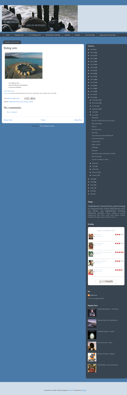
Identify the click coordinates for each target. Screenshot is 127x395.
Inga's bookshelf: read (106, 230)
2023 (92, 58)
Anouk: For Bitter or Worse (100, 159)
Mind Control (98, 270)
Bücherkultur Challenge (53, 35)
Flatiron (94, 126)
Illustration (92, 213)
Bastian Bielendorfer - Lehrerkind (107, 309)
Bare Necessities (97, 156)
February (95, 172)
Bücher (117, 215)
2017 (92, 76)
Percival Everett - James (104, 342)
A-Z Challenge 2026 (34, 35)
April (94, 166)
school (113, 217)
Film (98, 215)
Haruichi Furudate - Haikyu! (106, 354)
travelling (121, 211)
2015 (92, 82)
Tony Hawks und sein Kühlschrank (102, 135)
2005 (92, 191)
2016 (92, 79)
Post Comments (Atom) (47, 126)
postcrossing (7, 93)
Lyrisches (100, 213)
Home (8, 35)
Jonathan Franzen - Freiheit (105, 331)
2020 (92, 67)
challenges (95, 147)
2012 (92, 91)
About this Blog (90, 35)
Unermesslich (96, 141)
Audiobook (93, 206)
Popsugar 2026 (19, 35)
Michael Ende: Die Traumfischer (107, 320)
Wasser (108, 213)
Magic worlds (96, 144)
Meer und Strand (97, 123)
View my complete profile (96, 298)
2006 (92, 188)
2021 (92, 64)
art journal (121, 213)
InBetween (93, 295)
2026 (92, 49)
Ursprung (94, 132)
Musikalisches (115, 209)
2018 (92, 73)
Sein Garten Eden (99, 243)
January (94, 175)
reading (114, 213)
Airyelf (71, 390)
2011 (92, 94)
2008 (92, 182)
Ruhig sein (95, 117)
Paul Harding (98, 245)
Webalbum (107, 217)
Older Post (78, 120)
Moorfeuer (97, 234)
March (94, 169)
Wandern (77, 35)
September (95, 109)
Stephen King (98, 271)
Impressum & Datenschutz (107, 35)
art (89, 209)
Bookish (67, 35)
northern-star (92, 215)
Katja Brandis (98, 262)
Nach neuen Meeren (98, 138)
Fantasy (107, 209)
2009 (92, 179)
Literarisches (105, 206)
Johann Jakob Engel (9, 91)
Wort (116, 217)
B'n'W (103, 215)
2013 (92, 88)
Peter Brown (98, 253)
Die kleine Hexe (96, 129)
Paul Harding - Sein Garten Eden (107, 365)
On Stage (97, 217)
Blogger (83, 390)
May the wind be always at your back (103, 120)
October (94, 106)
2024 (92, 55)
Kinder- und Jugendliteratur (104, 211)
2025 (92, 52)
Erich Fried (109, 215)
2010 (92, 97)
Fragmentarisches (14, 101)
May (93, 163)
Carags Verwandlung (100, 261)
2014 (92, 85)
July (93, 112)
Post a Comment (12, 112)
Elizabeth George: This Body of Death (103, 153)
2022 (92, 61)
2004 (92, 194)
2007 (92, 185)
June (93, 115)
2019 (92, 70)
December (95, 100)
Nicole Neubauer (99, 236)
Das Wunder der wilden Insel (102, 252)
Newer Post (8, 120)
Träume (31, 101)
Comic (102, 217)
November (95, 103)
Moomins (94, 150)
